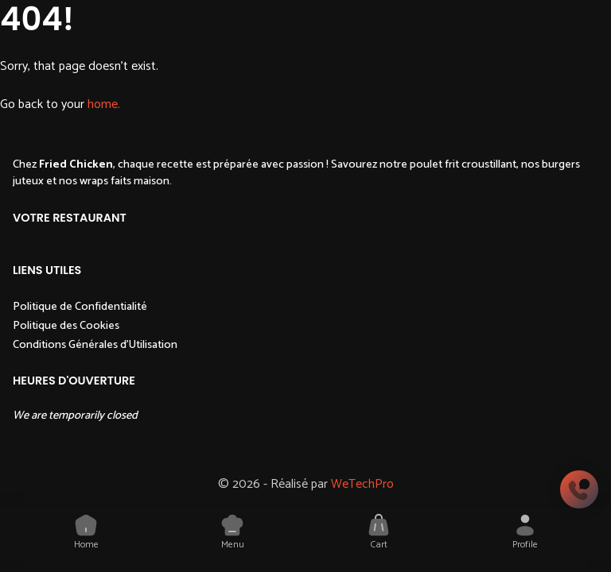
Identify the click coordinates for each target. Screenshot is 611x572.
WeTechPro (362, 484)
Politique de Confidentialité (80, 306)
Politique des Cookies (66, 325)
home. (104, 104)
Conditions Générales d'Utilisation (95, 344)
